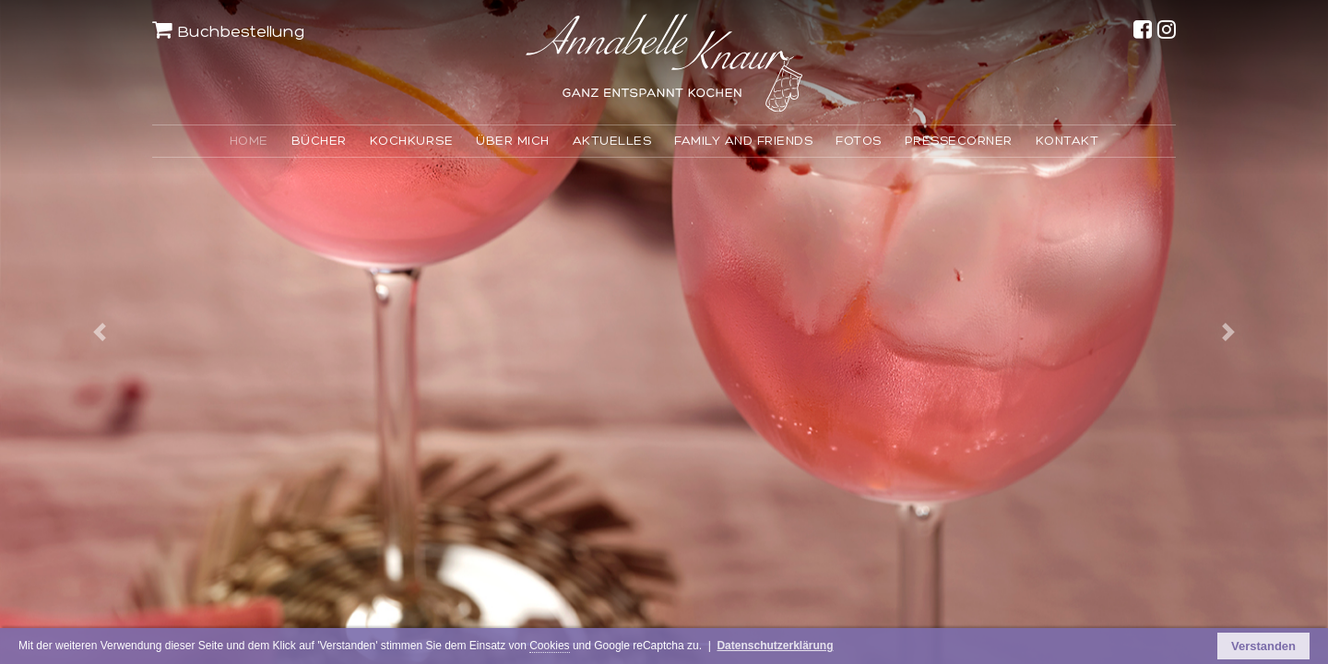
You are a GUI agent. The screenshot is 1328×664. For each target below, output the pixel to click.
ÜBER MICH (513, 140)
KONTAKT (1067, 140)
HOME (249, 140)
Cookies (638, 647)
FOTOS (859, 140)
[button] (99, 332)
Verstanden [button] (1263, 647)
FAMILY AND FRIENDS (743, 140)
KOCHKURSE (412, 140)
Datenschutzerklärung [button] (901, 647)
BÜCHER (319, 140)
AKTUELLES (612, 140)
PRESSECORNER (959, 140)
